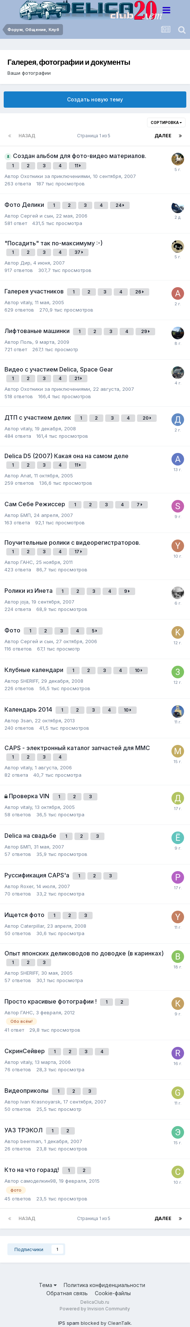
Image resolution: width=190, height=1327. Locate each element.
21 (78, 378)
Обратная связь (67, 1293)
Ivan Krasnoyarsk (40, 1102)
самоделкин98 (38, 1181)
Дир (25, 263)
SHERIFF (29, 681)
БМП (25, 515)
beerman (30, 1141)
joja (24, 602)
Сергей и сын (36, 216)
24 (120, 205)
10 (138, 670)
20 (147, 418)
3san (26, 720)
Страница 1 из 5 (95, 135)
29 (145, 331)
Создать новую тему (95, 99)
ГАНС (26, 562)
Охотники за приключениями (55, 176)
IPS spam (68, 1323)
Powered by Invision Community (95, 1308)
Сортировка (166, 122)
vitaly (26, 302)
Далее (162, 135)
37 (78, 252)
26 (139, 292)
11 (77, 165)
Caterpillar (32, 926)
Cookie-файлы (113, 1293)
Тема (48, 1285)
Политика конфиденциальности (104, 1285)
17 (78, 551)
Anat (25, 475)
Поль (26, 342)
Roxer (26, 886)
